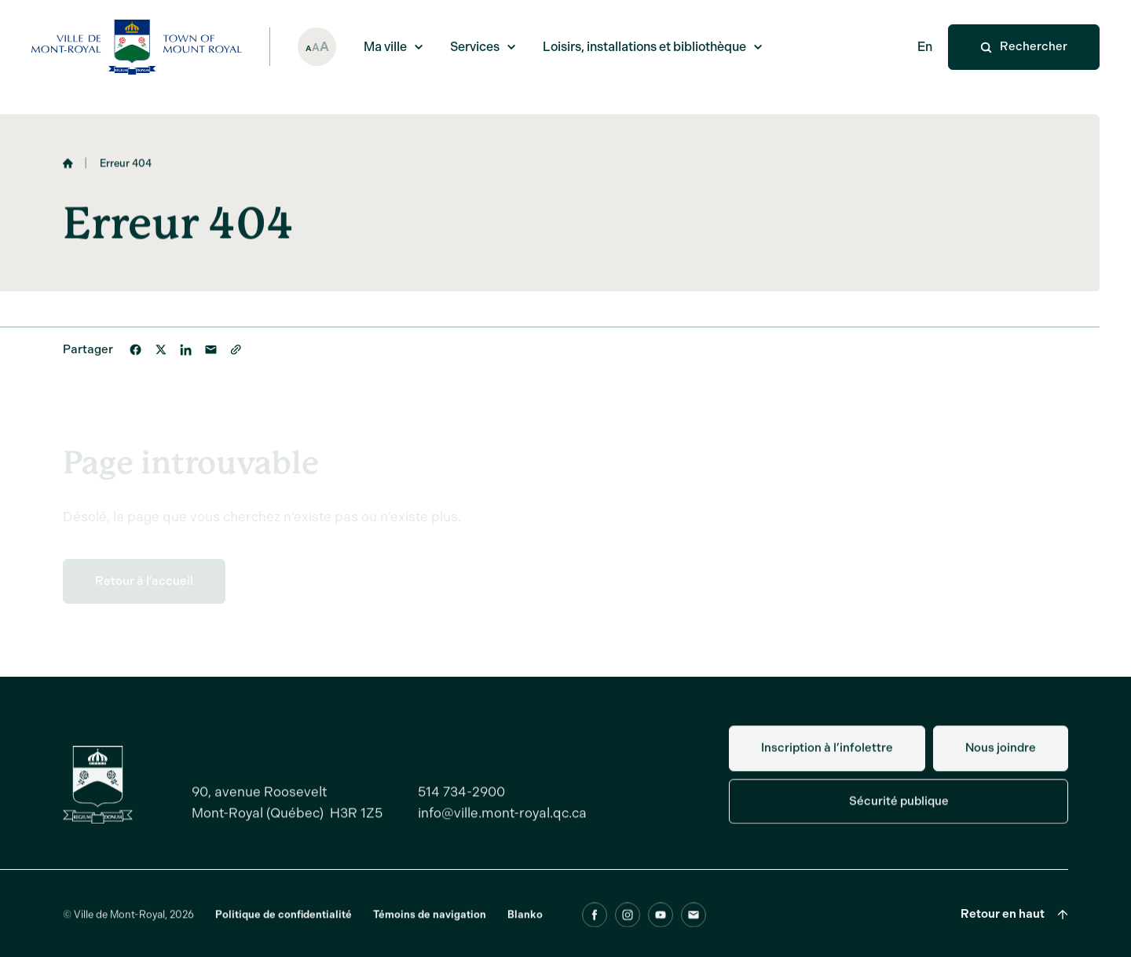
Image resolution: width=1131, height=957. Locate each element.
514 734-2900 (461, 799)
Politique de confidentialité (283, 922)
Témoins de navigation (429, 922)
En (924, 46)
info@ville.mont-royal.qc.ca (502, 820)
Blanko (525, 922)
